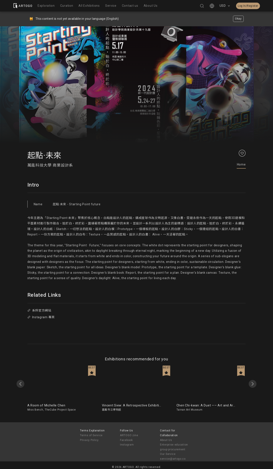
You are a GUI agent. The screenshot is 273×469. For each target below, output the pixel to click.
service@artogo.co (173, 458)
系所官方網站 (39, 310)
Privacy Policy (89, 440)
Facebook (126, 440)
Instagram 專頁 (41, 317)
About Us (166, 440)
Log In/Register (248, 5)
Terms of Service (91, 435)
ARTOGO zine (129, 435)
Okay (238, 18)
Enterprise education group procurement (174, 447)
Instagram (127, 444)
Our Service (168, 454)
